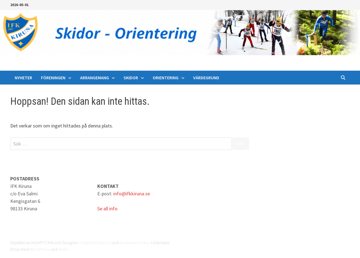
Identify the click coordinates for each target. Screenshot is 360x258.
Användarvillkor (135, 242)
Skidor (131, 77)
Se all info (107, 208)
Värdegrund (206, 77)
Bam (63, 249)
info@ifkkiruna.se (131, 193)
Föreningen (53, 77)
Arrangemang (94, 77)
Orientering (165, 77)
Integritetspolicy (95, 242)
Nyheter (23, 77)
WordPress (40, 249)
